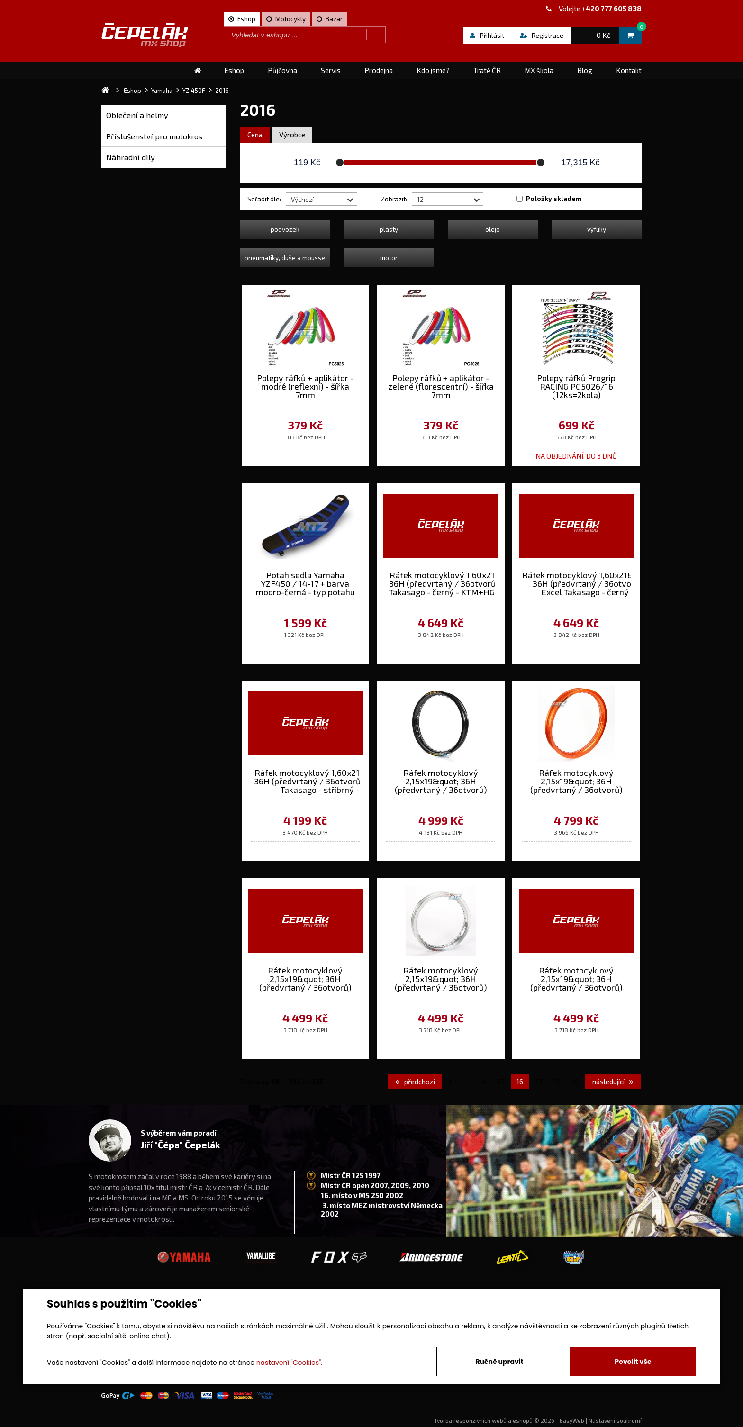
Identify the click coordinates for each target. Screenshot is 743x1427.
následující (613, 1081)
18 (557, 1081)
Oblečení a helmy (137, 114)
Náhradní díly (130, 157)
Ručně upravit (499, 1361)
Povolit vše (633, 1361)
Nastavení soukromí (615, 1420)
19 (575, 1081)
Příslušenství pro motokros (154, 136)
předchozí (415, 1081)
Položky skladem (553, 198)
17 (538, 1081)
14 (482, 1081)
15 (500, 1081)
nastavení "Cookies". (289, 1362)
